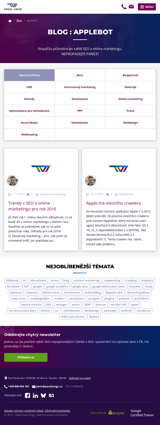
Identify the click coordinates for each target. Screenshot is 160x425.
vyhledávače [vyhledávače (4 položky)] (71, 310)
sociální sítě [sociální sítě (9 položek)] (119, 304)
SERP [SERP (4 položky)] (87, 304)
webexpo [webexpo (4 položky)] (110, 310)
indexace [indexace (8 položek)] (16, 292)
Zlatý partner (107, 412)
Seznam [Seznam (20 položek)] (100, 304)
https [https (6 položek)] (148, 286)
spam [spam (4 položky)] (135, 304)
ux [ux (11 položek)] (57, 310)
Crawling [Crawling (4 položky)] (131, 280)
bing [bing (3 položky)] (66, 280)
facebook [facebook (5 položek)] (13, 286)
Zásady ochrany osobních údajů (24, 411)
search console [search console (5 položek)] (31, 304)
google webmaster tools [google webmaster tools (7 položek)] (108, 286)
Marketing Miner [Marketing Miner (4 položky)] (138, 292)
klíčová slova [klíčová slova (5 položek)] (51, 292)
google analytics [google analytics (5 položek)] (57, 286)
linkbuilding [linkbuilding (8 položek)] (93, 292)
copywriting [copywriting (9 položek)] (112, 280)
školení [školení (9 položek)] (94, 316)
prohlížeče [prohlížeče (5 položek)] (141, 298)
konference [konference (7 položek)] (72, 292)
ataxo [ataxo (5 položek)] (55, 280)
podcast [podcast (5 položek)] (124, 298)
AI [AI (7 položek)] (24, 280)
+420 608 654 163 (124, 7)
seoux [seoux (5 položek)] (76, 304)
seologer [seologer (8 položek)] (61, 304)
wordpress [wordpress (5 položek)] (144, 310)
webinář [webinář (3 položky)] (126, 310)
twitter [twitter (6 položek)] (45, 310)
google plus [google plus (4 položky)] (80, 286)
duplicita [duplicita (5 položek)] (147, 280)
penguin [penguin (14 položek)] (94, 298)
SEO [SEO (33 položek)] (48, 304)
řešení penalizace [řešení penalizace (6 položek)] (73, 316)
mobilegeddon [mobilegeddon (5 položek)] (40, 298)
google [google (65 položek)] (37, 286)
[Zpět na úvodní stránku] (13, 7)
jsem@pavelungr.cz (132, 7)
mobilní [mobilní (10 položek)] (59, 298)
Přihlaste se (26, 357)
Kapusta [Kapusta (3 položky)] (32, 292)
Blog (19, 20)
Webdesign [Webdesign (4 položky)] (92, 310)
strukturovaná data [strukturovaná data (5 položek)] (22, 310)
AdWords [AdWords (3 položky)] (12, 280)
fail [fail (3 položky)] (26, 286)
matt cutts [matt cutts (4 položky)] (18, 298)
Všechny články (29, 75)
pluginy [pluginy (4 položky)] (109, 298)
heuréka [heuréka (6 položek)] (135, 286)
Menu (149, 7)
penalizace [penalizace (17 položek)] (76, 298)
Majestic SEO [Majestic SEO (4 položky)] (113, 292)
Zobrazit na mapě (80, 378)
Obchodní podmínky (57, 411)
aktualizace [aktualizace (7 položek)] (38, 280)
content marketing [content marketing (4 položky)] (87, 280)
